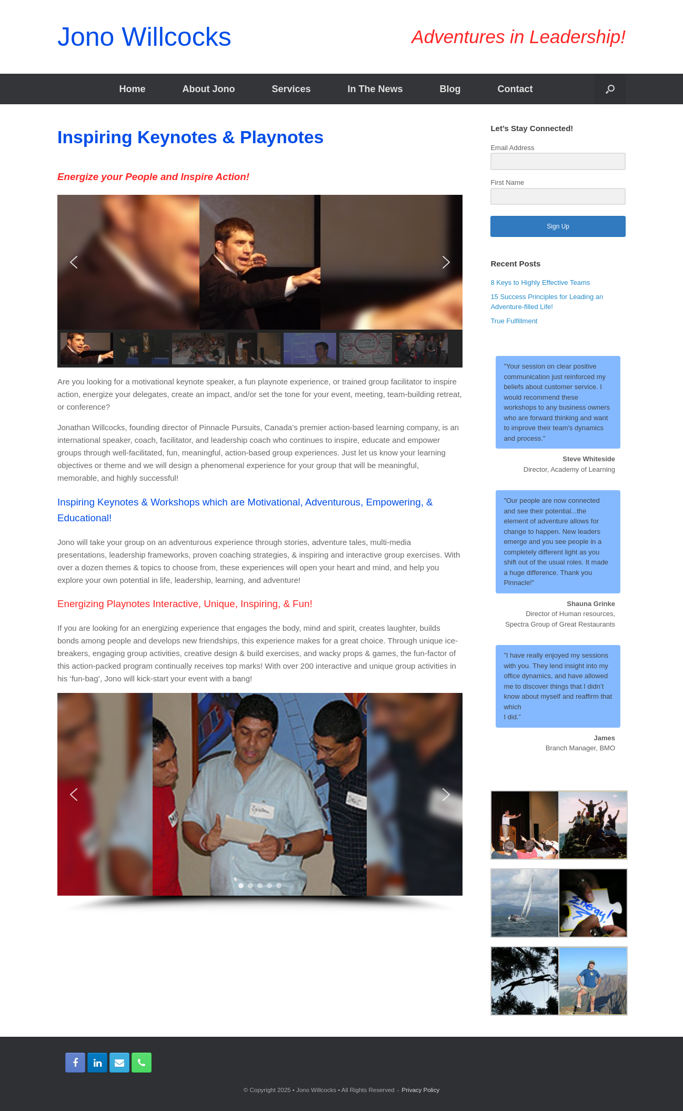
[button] (73, 262)
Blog (450, 89)
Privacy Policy (421, 1090)
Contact (515, 89)
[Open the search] (610, 89)
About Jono (208, 89)
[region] (260, 281)
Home (132, 89)
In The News (375, 89)
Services (291, 89)
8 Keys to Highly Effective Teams (540, 282)
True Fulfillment (513, 321)
